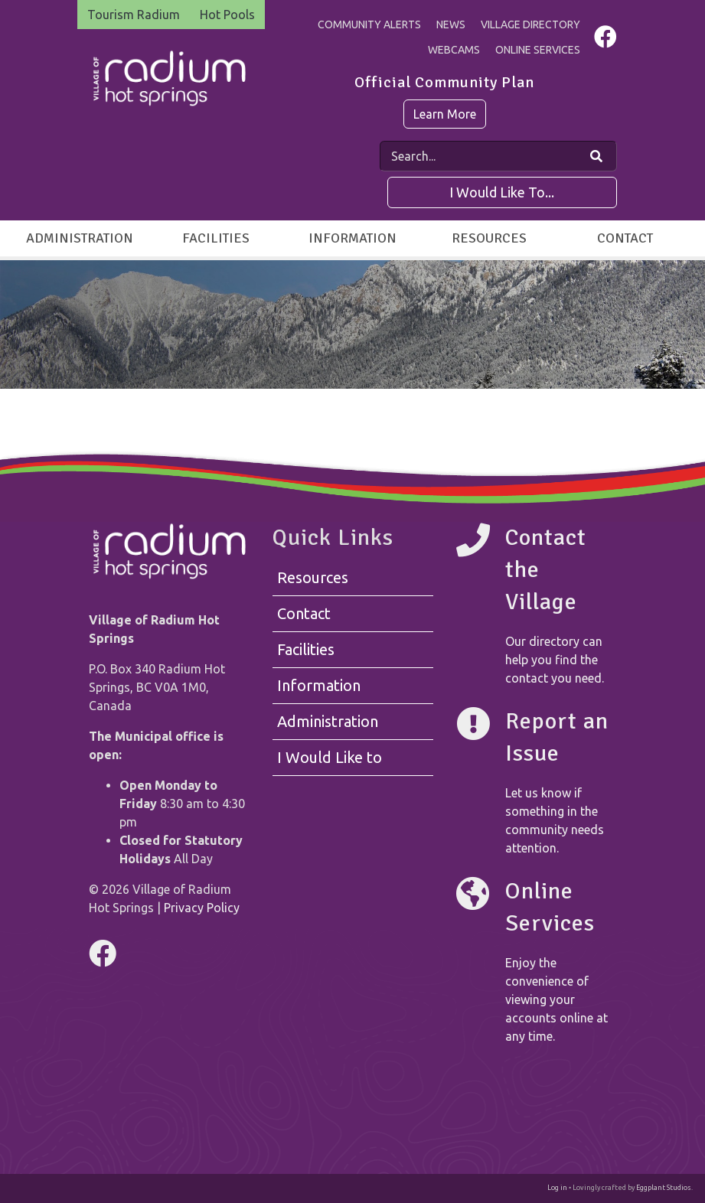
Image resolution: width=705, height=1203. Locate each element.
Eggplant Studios (663, 1188)
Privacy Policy (202, 907)
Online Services (537, 50)
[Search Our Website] (596, 156)
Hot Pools (227, 14)
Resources (489, 238)
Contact (625, 238)
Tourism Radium (133, 14)
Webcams (454, 50)
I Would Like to (329, 757)
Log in (557, 1188)
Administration (79, 238)
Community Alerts (369, 24)
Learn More (444, 114)
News (450, 24)
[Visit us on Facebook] (605, 40)
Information (352, 238)
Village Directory (530, 24)
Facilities (216, 238)
